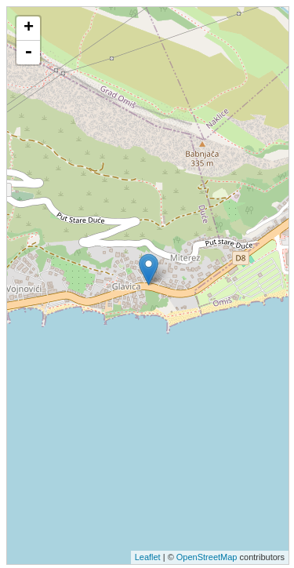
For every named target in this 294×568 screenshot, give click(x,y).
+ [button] (29, 28)
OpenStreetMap (207, 557)
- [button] (28, 52)
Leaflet (148, 557)
